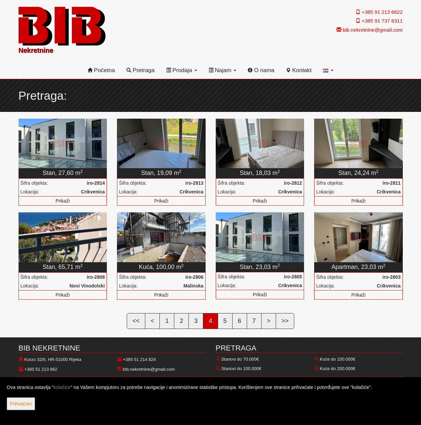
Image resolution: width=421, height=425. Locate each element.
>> (285, 320)
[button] (328, 70)
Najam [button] (223, 70)
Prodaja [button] (181, 70)
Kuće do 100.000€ (338, 359)
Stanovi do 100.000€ (241, 368)
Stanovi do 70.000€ (240, 359)
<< (136, 320)
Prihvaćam (21, 403)
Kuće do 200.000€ (338, 368)
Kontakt (298, 70)
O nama (261, 70)
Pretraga (140, 70)
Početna (101, 70)
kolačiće (62, 387)
